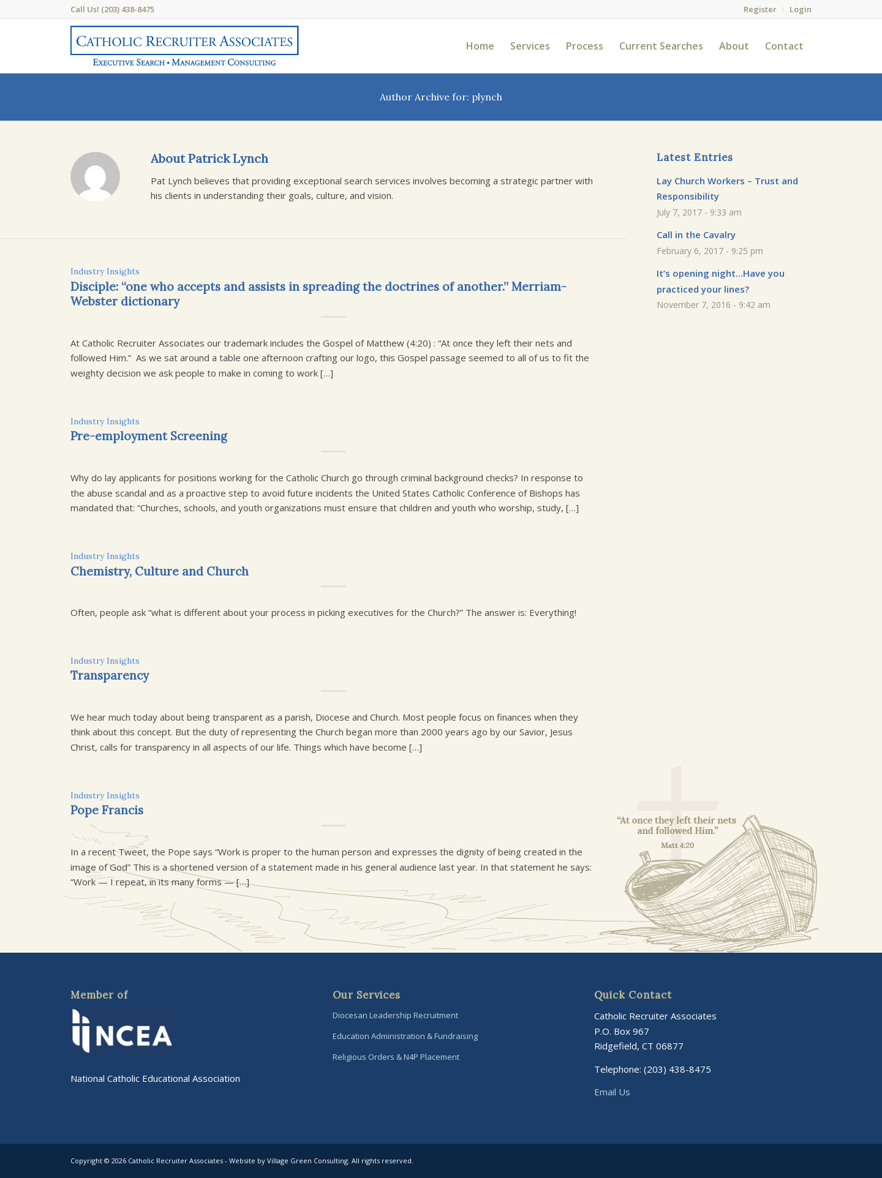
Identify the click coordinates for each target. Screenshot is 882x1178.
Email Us (612, 1092)
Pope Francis (106, 810)
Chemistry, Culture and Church (159, 571)
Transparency (109, 675)
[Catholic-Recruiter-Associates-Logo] (184, 46)
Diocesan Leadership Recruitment (395, 1015)
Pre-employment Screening (148, 436)
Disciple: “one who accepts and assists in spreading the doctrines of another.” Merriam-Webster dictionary (318, 294)
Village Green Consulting (307, 1160)
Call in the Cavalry (696, 234)
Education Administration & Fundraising (405, 1035)
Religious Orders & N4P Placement (396, 1056)
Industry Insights (105, 271)
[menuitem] (760, 9)
